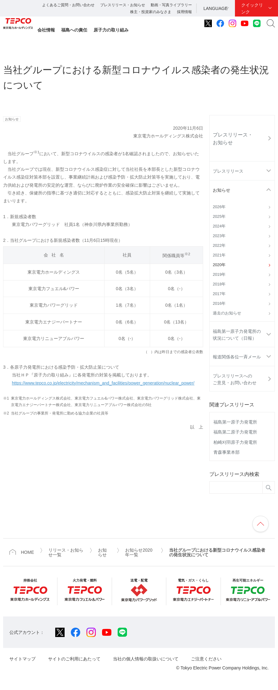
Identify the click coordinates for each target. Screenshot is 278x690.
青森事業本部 (226, 452)
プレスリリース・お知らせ (122, 5)
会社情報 (46, 29)
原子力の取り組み (111, 29)
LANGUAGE (215, 8)
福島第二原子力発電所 (235, 431)
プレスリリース (228, 171)
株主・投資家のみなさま (150, 12)
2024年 (219, 226)
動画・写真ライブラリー (171, 5)
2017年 (219, 294)
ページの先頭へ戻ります (260, 524)
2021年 (219, 255)
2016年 (219, 303)
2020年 (219, 265)
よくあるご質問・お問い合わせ (68, 5)
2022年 (219, 245)
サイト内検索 (271, 23)
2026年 (219, 207)
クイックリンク (252, 8)
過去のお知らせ (227, 313)
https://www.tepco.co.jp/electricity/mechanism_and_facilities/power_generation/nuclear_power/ (103, 383)
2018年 (219, 284)
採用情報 (184, 12)
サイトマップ (22, 658)
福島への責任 (74, 29)
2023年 (219, 236)
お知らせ (221, 190)
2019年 (219, 274)
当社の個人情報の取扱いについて (145, 658)
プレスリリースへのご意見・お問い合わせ (234, 379)
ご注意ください (206, 658)
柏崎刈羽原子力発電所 (235, 442)
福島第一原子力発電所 (235, 421)
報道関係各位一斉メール (237, 356)
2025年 (219, 216)
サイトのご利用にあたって (74, 658)
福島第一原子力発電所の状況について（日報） (237, 335)
